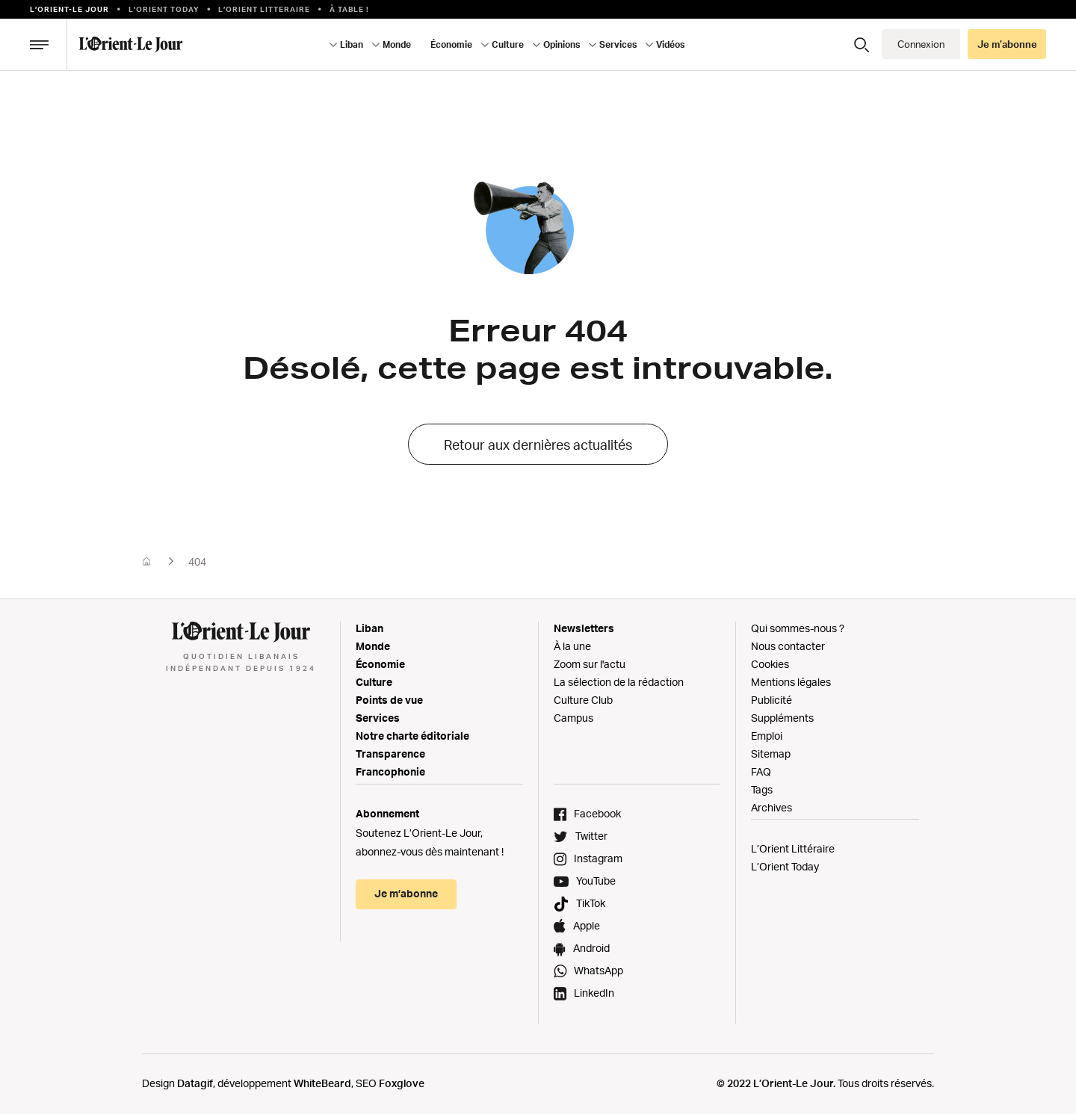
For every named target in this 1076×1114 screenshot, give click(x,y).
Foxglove (401, 1083)
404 (197, 561)
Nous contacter (788, 646)
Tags (762, 789)
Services (618, 44)
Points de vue (389, 699)
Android (591, 947)
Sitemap (771, 753)
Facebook (597, 813)
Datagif (195, 1083)
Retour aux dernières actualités (538, 444)
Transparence (390, 753)
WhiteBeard (322, 1083)
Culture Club (583, 699)
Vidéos (670, 44)
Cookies (770, 663)
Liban (351, 44)
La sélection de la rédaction (619, 681)
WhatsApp (598, 970)
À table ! (349, 8)
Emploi (766, 735)
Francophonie (390, 771)
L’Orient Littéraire (793, 848)
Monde (397, 44)
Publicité (771, 699)
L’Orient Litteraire (264, 8)
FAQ (761, 771)
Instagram (598, 858)
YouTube (596, 880)
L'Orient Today (164, 8)
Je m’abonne (1007, 44)
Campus (573, 717)
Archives (771, 807)
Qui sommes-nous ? (797, 628)
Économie (451, 44)
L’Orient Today (785, 866)
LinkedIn (594, 992)
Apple (586, 925)
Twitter (591, 835)
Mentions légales (791, 681)
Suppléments (782, 717)
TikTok (590, 903)
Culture (508, 44)
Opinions (561, 44)
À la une (572, 646)
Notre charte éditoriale (412, 735)
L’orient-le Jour (69, 8)
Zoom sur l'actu (589, 663)
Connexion (920, 44)
